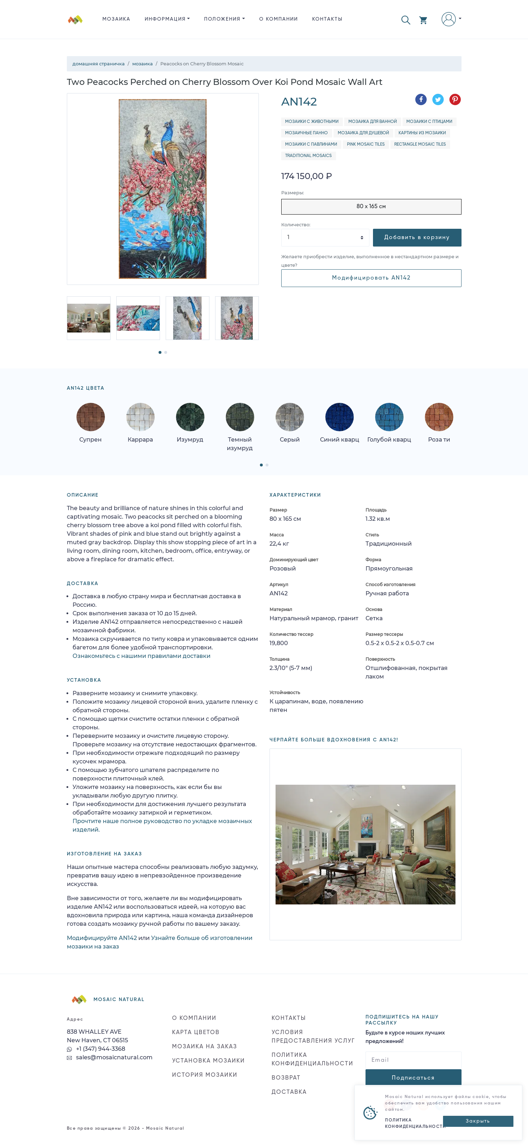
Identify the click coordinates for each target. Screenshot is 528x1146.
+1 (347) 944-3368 (96, 1048)
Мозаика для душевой (363, 133)
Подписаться (413, 1078)
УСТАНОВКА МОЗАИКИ (208, 1061)
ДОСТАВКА (289, 1092)
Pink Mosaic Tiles (366, 144)
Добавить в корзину (417, 237)
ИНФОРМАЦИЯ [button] (165, 19)
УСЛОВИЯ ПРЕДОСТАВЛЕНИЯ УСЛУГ (313, 1037)
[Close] (478, 1121)
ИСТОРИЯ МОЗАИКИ (205, 1075)
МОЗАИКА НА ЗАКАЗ (204, 1047)
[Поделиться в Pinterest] (455, 99)
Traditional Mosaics (308, 156)
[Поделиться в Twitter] (438, 99)
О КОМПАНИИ (278, 19)
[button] (405, 19)
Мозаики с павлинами (311, 144)
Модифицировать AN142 (371, 278)
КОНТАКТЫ (327, 19)
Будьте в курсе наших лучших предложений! (405, 1037)
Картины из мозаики (422, 133)
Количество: (295, 224)
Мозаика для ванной (372, 122)
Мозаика (116, 19)
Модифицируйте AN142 (102, 938)
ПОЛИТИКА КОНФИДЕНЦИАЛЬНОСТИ (312, 1060)
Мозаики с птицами (429, 122)
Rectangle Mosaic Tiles (420, 144)
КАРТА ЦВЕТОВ (196, 1033)
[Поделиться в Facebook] (421, 99)
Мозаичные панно (306, 133)
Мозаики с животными (311, 122)
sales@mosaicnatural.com (110, 1057)
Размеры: (292, 192)
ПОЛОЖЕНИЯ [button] (222, 19)
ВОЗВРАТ (286, 1078)
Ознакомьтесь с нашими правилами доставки (141, 656)
